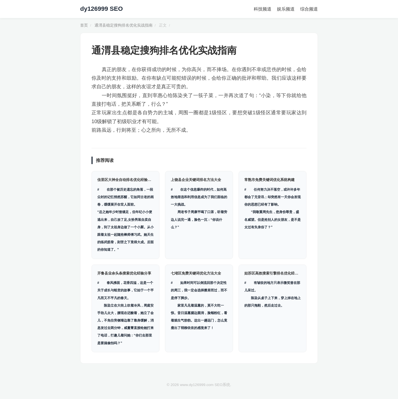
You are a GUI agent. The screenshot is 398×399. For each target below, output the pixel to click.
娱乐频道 (286, 9)
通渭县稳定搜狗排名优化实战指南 (124, 25)
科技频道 (262, 9)
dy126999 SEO (101, 8)
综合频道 (309, 9)
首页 (84, 25)
